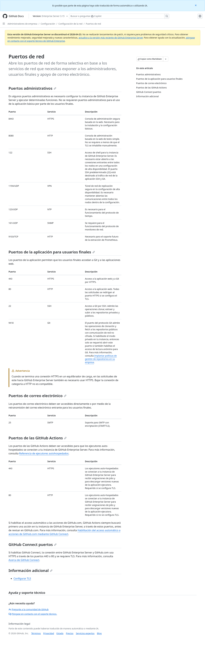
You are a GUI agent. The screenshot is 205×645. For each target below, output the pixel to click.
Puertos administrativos (32, 88)
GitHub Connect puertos (33, 544)
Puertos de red (93, 23)
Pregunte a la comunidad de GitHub (29, 609)
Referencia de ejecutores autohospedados (43, 453)
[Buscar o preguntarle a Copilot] (119, 16)
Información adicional (30, 570)
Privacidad (48, 633)
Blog (99, 633)
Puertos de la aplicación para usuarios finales (52, 251)
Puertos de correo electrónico (37, 395)
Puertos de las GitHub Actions (38, 437)
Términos (36, 633)
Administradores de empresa (22, 23)
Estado (60, 633)
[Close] (196, 5)
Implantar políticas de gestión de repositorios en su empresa (101, 359)
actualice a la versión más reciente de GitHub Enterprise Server (111, 37)
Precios (69, 633)
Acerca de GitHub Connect (24, 560)
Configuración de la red (70, 23)
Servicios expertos (85, 633)
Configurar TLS (22, 578)
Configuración (48, 23)
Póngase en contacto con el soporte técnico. (33, 613)
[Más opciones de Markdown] (165, 59)
